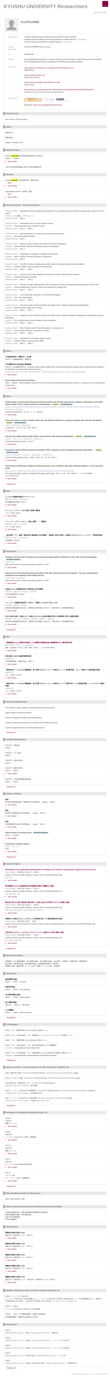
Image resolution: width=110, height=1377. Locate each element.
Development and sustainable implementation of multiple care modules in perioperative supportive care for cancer (50, 870)
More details (11, 161)
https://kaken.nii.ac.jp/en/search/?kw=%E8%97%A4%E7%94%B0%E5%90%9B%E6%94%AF (59, 90)
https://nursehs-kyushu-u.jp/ (34, 75)
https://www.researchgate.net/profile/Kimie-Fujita (42, 82)
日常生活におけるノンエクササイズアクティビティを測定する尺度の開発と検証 (34, 932)
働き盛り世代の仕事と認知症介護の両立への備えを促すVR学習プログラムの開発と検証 (37, 902)
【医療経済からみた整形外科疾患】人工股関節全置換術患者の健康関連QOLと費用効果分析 (38, 642)
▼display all (10, 484)
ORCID (43, 105)
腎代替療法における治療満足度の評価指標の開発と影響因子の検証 (29, 886)
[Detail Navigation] (105, 4)
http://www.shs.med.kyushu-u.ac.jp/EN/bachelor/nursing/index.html (49, 68)
